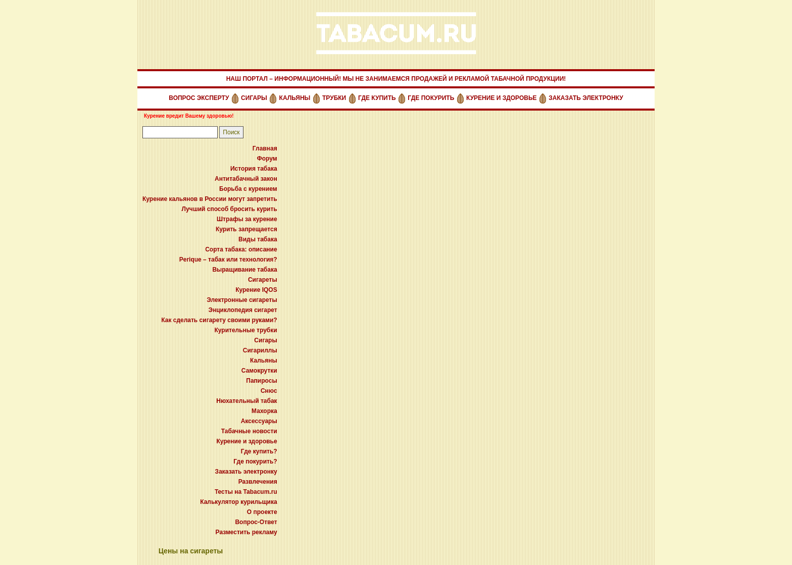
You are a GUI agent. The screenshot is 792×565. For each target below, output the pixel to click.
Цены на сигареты (191, 551)
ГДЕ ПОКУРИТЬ (431, 97)
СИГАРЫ (254, 97)
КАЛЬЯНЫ (295, 97)
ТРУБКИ (334, 97)
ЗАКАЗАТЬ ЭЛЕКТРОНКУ (586, 97)
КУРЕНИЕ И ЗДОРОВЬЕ (501, 97)
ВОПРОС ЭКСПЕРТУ (199, 97)
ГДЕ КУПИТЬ (377, 97)
